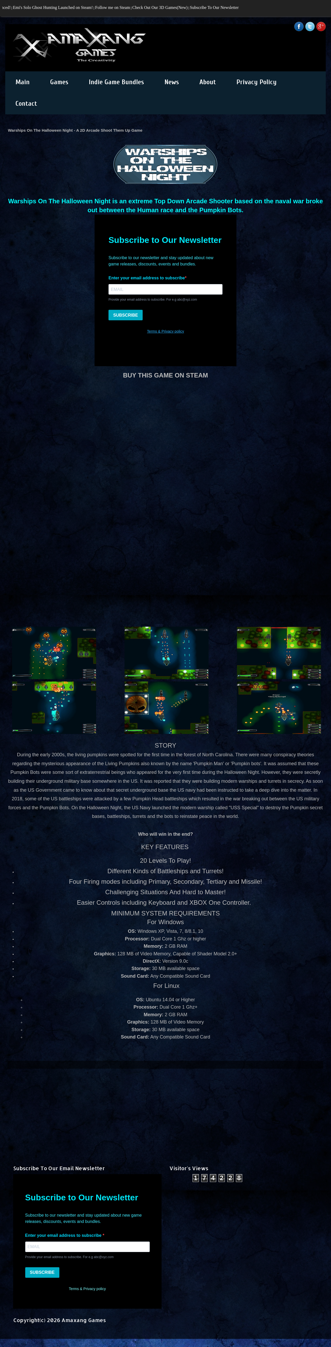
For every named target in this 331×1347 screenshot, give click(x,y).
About (207, 82)
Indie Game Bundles (116, 82)
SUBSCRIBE (42, 1272)
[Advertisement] (165, 1105)
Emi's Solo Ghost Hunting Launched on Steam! (55, 7)
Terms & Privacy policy (87, 1289)
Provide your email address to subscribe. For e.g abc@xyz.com (69, 1257)
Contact (26, 104)
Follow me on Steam (114, 7)
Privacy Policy (256, 82)
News (171, 82)
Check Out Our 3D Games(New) (162, 7)
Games (59, 82)
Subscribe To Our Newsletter (216, 7)
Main (22, 82)
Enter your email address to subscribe (64, 1235)
